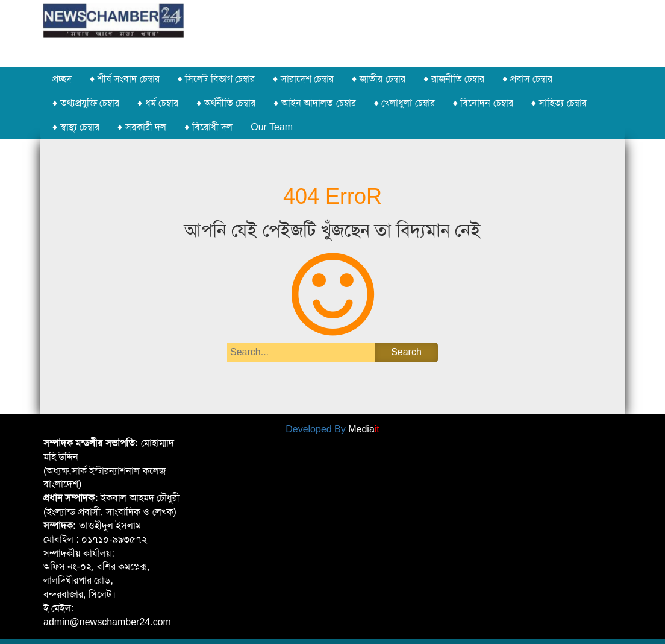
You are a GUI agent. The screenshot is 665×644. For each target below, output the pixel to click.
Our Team (272, 127)
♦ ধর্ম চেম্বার (157, 103)
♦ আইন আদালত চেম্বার (314, 103)
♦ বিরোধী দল (208, 127)
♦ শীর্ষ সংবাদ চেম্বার (125, 79)
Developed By (332, 429)
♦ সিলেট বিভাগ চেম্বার (216, 79)
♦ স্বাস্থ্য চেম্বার (75, 127)
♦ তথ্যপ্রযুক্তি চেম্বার (85, 103)
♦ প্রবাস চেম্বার (527, 79)
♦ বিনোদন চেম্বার (483, 103)
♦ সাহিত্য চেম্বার (559, 103)
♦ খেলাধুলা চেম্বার (404, 103)
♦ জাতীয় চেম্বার (378, 79)
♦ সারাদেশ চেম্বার (303, 79)
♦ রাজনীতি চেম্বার (453, 79)
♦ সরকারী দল (141, 127)
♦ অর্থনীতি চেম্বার (225, 103)
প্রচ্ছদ (62, 79)
